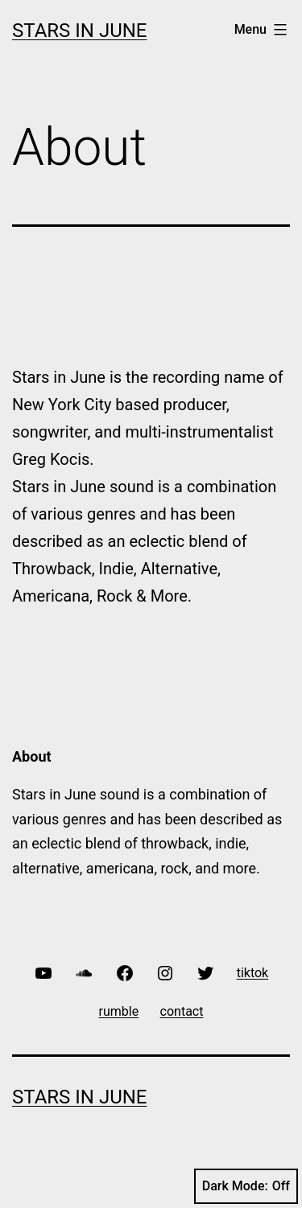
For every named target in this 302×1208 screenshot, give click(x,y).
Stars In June (79, 30)
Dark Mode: (246, 1186)
